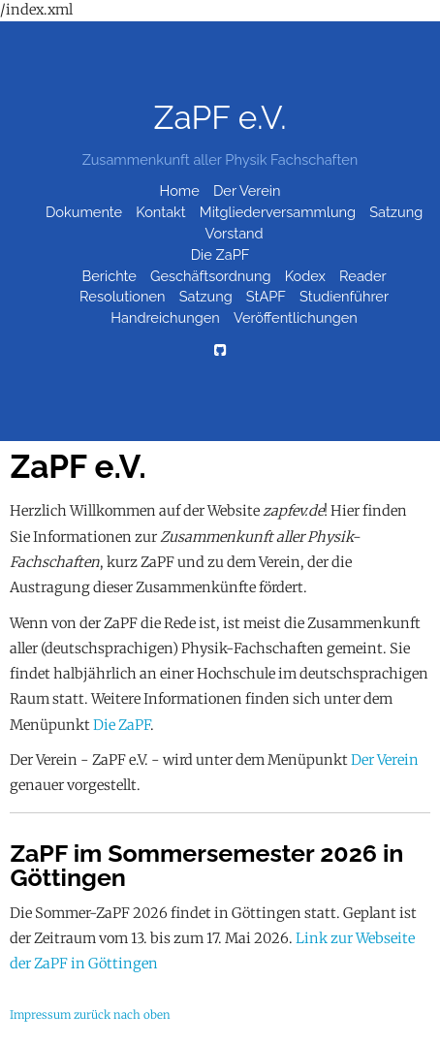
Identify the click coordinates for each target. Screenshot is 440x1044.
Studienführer (344, 297)
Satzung (396, 212)
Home (180, 190)
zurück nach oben (122, 1015)
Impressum (40, 1015)
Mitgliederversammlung (278, 212)
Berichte (109, 276)
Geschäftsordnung (210, 276)
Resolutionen (122, 297)
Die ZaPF (220, 254)
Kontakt (160, 212)
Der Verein (247, 190)
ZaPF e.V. (219, 118)
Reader (363, 276)
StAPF (266, 297)
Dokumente (84, 212)
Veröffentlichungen (296, 318)
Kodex (305, 276)
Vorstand (234, 233)
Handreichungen (165, 318)
